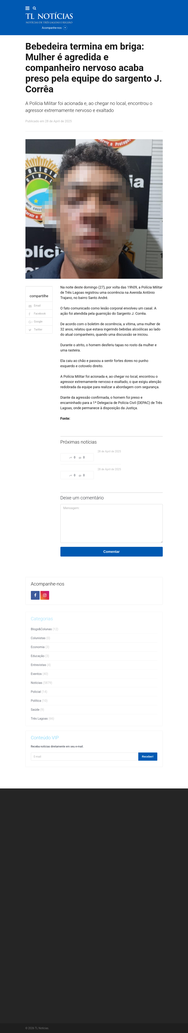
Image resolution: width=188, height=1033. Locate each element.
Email (37, 305)
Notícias (41, 684)
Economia (40, 648)
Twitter (38, 329)
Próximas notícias (78, 442)
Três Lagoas (42, 720)
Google (38, 321)
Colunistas (40, 639)
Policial (39, 693)
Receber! (148, 756)
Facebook (40, 313)
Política (39, 702)
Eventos (39, 675)
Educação (40, 657)
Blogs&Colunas (44, 630)
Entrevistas (41, 666)
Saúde (37, 711)
